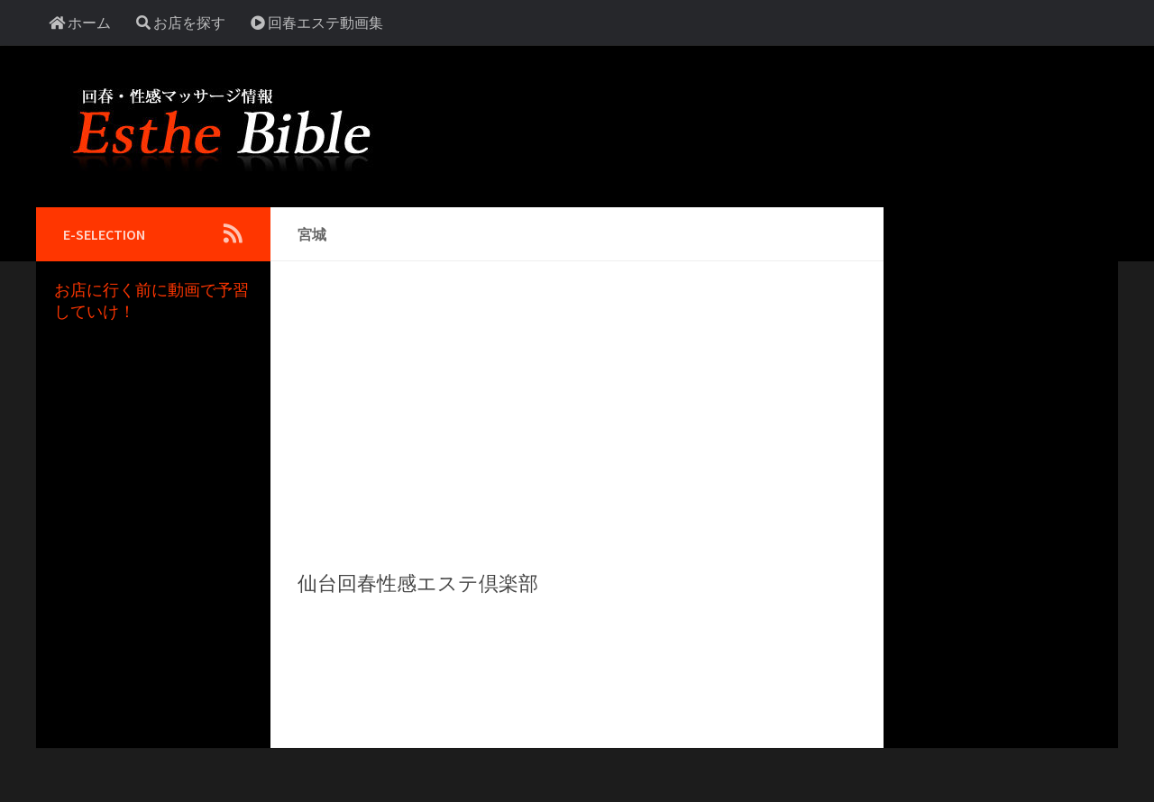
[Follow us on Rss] (232, 233)
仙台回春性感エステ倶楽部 (418, 583)
